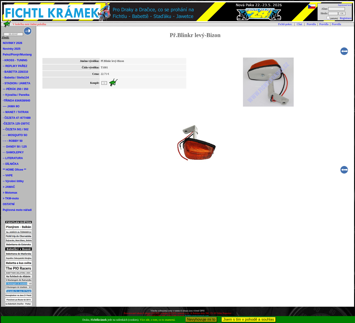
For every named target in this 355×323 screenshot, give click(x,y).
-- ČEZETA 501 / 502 (15, 129)
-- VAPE (8, 175)
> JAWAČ (9, 187)
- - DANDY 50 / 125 (15, 146)
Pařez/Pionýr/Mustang (17, 54)
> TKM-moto (11, 198)
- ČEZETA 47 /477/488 (17, 117)
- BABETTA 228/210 (15, 71)
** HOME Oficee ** (14, 169)
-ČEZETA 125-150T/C (16, 123)
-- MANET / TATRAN (16, 112)
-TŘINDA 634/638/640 (16, 100)
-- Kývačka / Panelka (16, 94)
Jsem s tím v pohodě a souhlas (248, 319)
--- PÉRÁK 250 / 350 (15, 89)
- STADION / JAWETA (16, 83)
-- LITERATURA (13, 158)
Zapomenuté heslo (345, 5)
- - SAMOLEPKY (13, 152)
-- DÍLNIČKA (11, 164)
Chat (299, 24)
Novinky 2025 (12, 48)
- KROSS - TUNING (15, 60)
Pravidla (311, 24)
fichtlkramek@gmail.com (197, 315)
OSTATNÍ (9, 204)
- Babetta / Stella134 (16, 77)
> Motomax (10, 192)
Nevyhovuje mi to (201, 319)
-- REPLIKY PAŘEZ (15, 66)
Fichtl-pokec (285, 24)
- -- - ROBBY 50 (13, 141)
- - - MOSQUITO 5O (15, 135)
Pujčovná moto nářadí (17, 210)
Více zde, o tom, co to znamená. (157, 319)
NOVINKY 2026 (12, 43)
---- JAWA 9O (11, 106)
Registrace (346, 18)
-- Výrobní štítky (13, 181)
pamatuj (334, 18)
